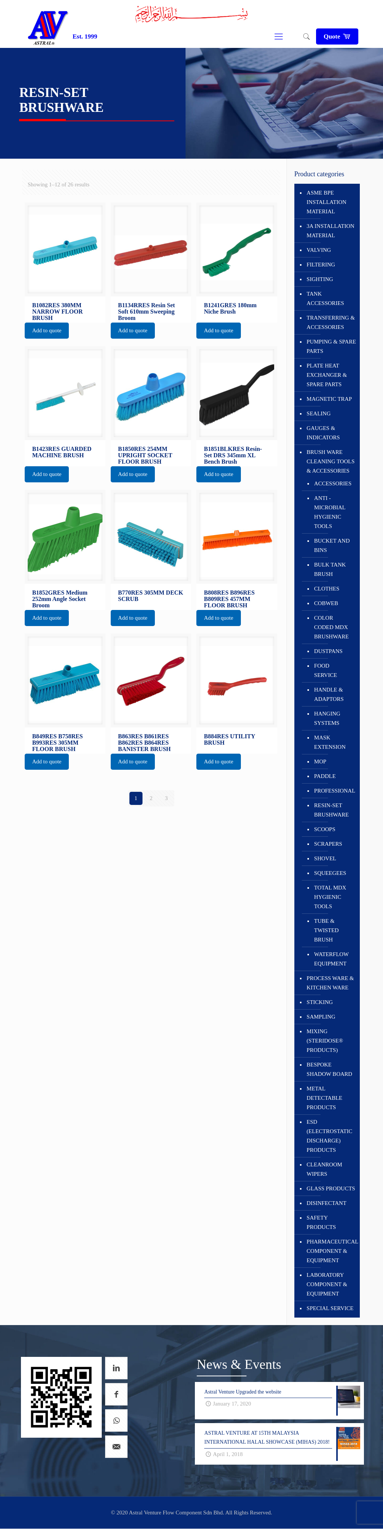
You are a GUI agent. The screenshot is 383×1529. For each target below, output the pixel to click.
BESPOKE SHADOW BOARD (329, 1069)
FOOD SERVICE (325, 670)
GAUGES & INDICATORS (323, 432)
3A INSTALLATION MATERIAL (331, 230)
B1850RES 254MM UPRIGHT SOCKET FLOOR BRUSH (145, 455)
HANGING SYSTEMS (327, 718)
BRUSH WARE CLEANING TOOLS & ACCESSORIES (331, 461)
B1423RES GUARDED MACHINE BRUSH (62, 452)
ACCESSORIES (333, 483)
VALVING (319, 250)
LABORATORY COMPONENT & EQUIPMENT (327, 1284)
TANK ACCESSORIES (325, 298)
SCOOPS (324, 829)
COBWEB (326, 603)
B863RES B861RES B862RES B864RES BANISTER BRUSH (144, 742)
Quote (337, 36)
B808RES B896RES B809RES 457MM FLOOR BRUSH (229, 598)
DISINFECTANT (326, 1203)
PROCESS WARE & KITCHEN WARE (330, 983)
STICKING (320, 1002)
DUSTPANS (328, 651)
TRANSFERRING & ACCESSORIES (331, 322)
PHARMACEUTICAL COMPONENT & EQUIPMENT (331, 1251)
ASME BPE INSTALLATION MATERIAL (326, 202)
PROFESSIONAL (333, 791)
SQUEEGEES (330, 873)
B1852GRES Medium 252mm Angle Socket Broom (60, 598)
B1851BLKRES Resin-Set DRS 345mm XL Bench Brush (233, 455)
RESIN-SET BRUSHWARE (331, 810)
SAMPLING (321, 1017)
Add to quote (46, 330)
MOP (320, 761)
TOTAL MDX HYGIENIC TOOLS (330, 897)
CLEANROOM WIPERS (324, 1169)
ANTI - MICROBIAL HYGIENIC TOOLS (330, 512)
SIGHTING (320, 279)
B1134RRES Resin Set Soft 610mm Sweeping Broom (146, 311)
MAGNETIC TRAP (329, 399)
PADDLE (325, 776)
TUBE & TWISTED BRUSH (326, 930)
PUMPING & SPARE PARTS (331, 346)
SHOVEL (325, 858)
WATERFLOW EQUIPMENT (331, 959)
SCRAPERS (328, 844)
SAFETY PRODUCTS (321, 1222)
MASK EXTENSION (330, 742)
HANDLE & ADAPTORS (329, 694)
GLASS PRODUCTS (331, 1188)
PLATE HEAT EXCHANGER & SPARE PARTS (327, 375)
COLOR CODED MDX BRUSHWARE (331, 627)
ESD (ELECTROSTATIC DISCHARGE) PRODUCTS (329, 1136)
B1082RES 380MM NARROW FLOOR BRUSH (57, 311)
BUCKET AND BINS (332, 545)
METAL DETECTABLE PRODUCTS (324, 1098)
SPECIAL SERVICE (330, 1308)
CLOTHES (327, 589)
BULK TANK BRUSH (330, 569)
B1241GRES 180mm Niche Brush (230, 308)
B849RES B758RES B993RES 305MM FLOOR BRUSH (57, 742)
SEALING (319, 413)
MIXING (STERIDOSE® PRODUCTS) (325, 1040)
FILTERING (321, 265)
